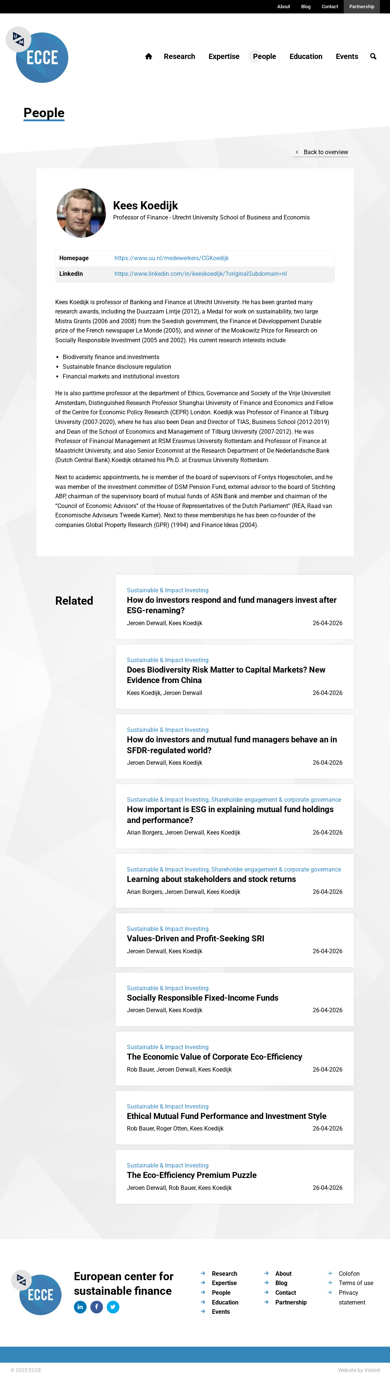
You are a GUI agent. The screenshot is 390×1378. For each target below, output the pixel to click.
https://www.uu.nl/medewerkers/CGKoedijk (172, 258)
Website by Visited (359, 1370)
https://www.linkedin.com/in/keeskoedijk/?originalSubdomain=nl (201, 273)
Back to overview (320, 152)
